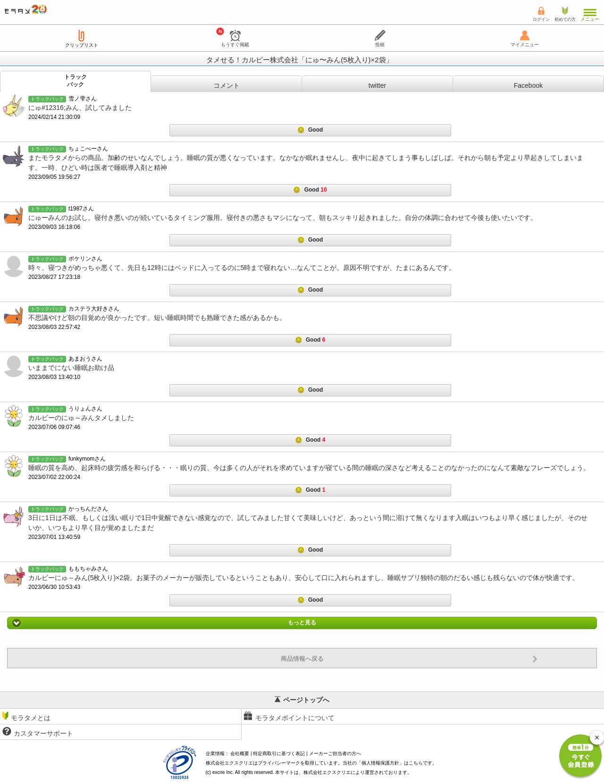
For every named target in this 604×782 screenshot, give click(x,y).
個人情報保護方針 (380, 762)
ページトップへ (302, 700)
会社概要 (239, 753)
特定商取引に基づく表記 (279, 753)
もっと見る (302, 623)
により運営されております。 (357, 772)
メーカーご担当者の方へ (335, 753)
